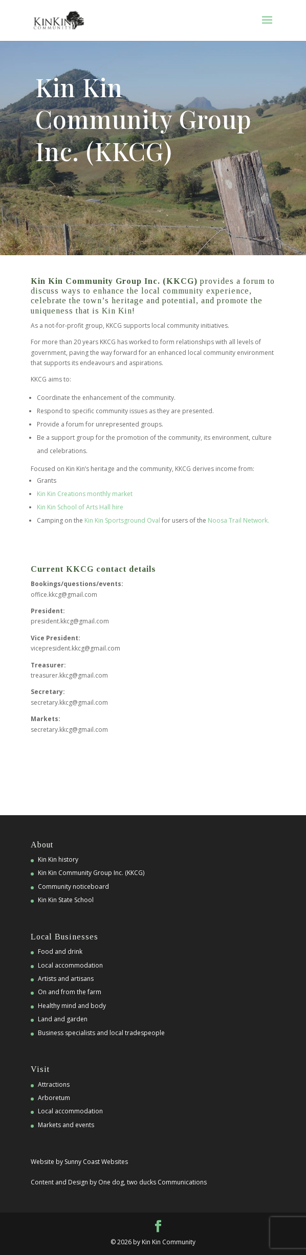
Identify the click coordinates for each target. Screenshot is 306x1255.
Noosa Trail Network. (238, 520)
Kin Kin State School (66, 899)
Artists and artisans (66, 978)
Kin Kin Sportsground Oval (122, 520)
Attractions (54, 1084)
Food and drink (60, 951)
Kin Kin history (58, 859)
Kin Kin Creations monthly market (85, 493)
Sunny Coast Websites (96, 1161)
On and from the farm (69, 992)
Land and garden (63, 1019)
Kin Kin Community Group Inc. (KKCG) (91, 872)
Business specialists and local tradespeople (101, 1032)
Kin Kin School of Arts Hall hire (80, 507)
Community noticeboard (73, 886)
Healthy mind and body (72, 1005)
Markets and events (66, 1124)
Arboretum (54, 1097)
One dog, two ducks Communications (152, 1182)
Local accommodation (70, 965)
